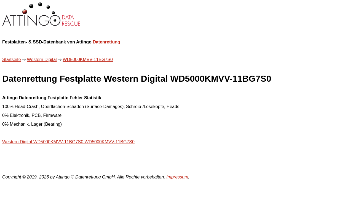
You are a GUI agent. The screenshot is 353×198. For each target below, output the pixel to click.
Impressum (177, 177)
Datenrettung (106, 42)
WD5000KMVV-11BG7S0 (88, 59)
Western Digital (42, 59)
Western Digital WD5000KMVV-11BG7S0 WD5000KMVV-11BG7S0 (68, 141)
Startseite (11, 59)
